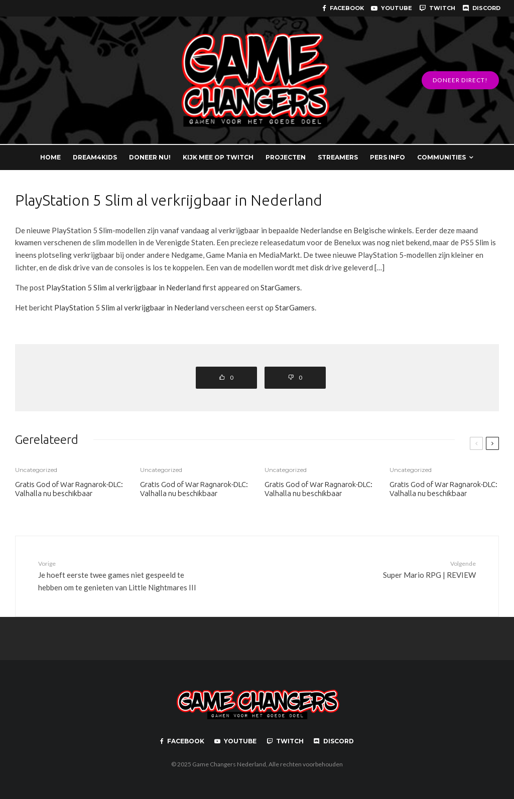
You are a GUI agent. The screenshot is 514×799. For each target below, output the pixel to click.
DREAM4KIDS (95, 157)
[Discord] (481, 8)
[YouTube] (391, 8)
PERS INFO (387, 157)
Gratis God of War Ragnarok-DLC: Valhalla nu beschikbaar (69, 489)
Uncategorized (36, 469)
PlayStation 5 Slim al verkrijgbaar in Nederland (123, 287)
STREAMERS (338, 157)
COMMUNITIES (441, 157)
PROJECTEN (286, 157)
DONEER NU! (150, 157)
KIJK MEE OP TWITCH (218, 157)
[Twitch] (437, 8)
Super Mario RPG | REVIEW (390, 569)
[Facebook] (343, 8)
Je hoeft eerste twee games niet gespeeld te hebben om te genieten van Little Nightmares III (123, 575)
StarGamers (280, 287)
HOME (50, 157)
